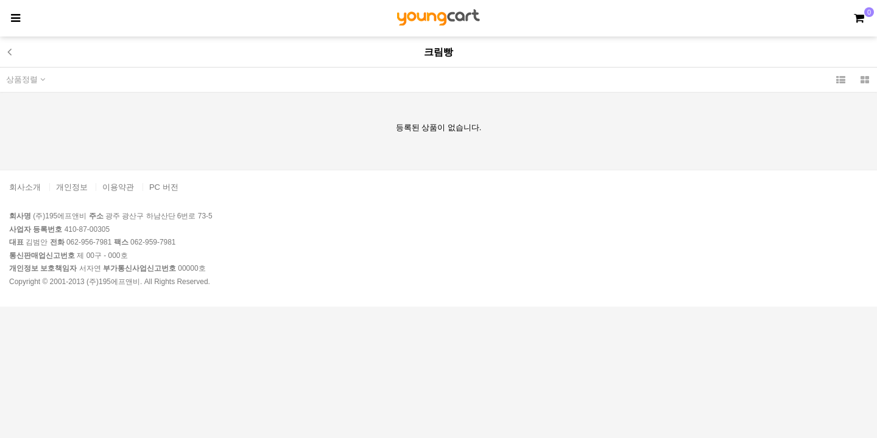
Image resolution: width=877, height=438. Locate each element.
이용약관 (118, 187)
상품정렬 (25, 79)
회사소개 (25, 187)
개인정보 (72, 187)
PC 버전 (163, 187)
